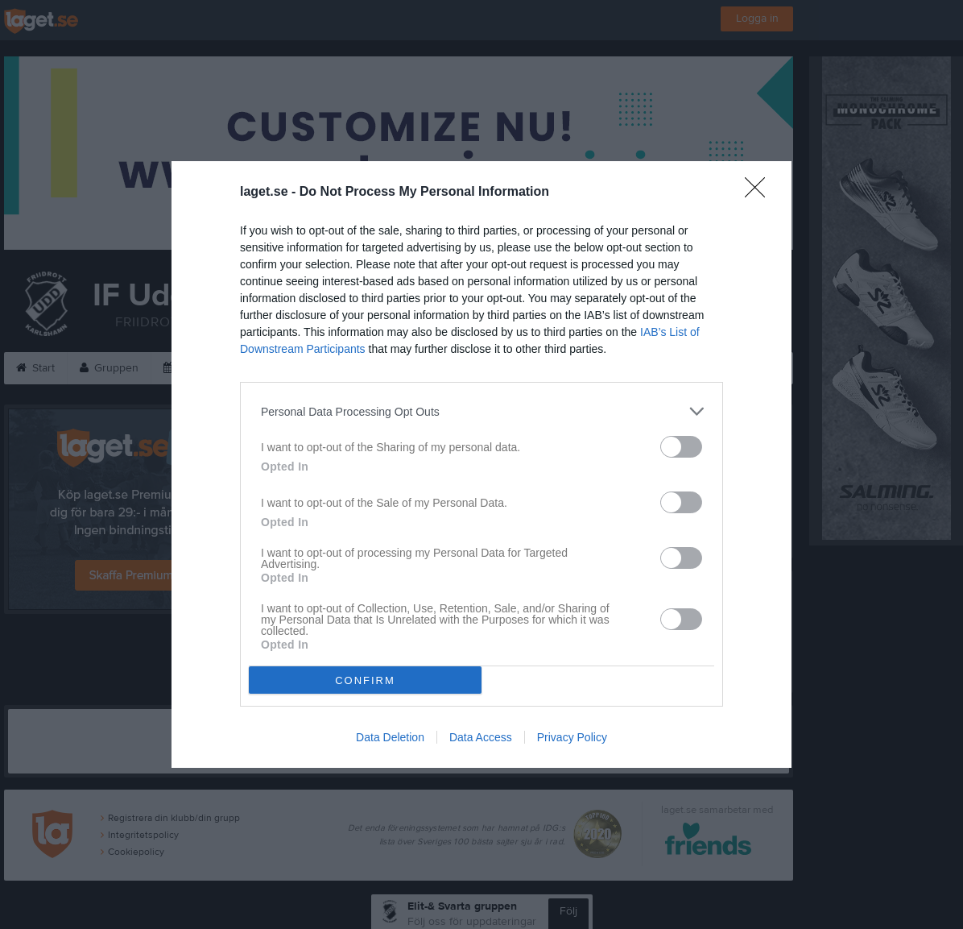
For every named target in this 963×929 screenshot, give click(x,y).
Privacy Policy (572, 737)
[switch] (681, 447)
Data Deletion (390, 737)
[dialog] (481, 464)
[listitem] (481, 411)
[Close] (760, 192)
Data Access (480, 737)
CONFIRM (365, 680)
